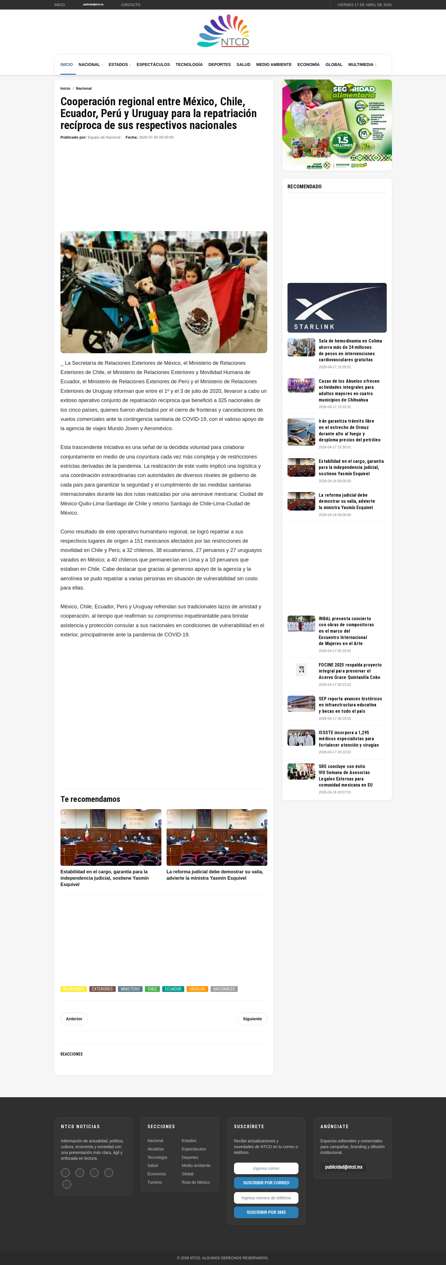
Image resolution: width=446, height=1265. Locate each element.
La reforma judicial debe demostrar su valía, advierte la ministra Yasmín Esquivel (347, 501)
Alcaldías (156, 1149)
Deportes (220, 64)
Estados (118, 64)
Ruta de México (196, 1182)
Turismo (155, 1182)
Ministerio (130, 989)
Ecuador (173, 989)
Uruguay (197, 989)
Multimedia (361, 64)
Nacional (89, 64)
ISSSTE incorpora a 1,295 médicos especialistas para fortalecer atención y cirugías (349, 739)
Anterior (74, 1019)
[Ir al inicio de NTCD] (223, 31)
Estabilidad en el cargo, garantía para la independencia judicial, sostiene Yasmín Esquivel (351, 467)
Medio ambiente (196, 1165)
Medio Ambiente (274, 64)
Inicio (59, 5)
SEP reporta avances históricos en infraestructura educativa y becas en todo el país (350, 705)
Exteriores (102, 989)
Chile (152, 989)
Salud (243, 64)
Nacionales (224, 989)
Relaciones (73, 989)
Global (333, 64)
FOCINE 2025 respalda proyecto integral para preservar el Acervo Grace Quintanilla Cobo (350, 671)
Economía (308, 64)
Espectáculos (153, 64)
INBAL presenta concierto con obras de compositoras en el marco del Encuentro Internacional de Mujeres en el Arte (346, 631)
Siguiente (253, 1019)
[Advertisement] (163, 188)
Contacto (130, 5)
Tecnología (189, 64)
